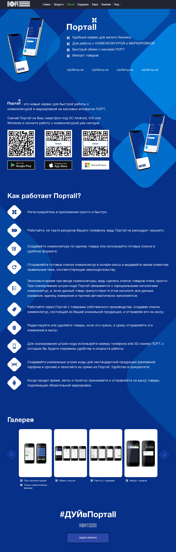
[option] (35, 460)
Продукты (59, 4)
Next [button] (164, 454)
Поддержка (83, 4)
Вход (116, 4)
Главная (46, 4)
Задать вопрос (88, 538)
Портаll (70, 4)
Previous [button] (11, 454)
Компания (106, 4)
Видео (95, 4)
